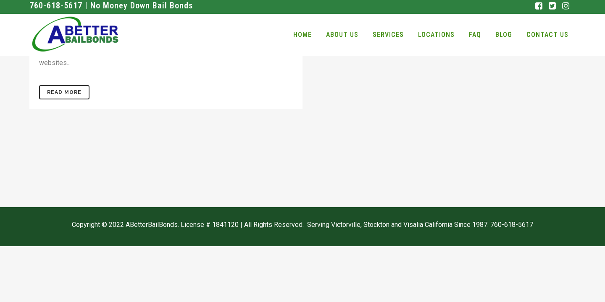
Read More (64, 92)
